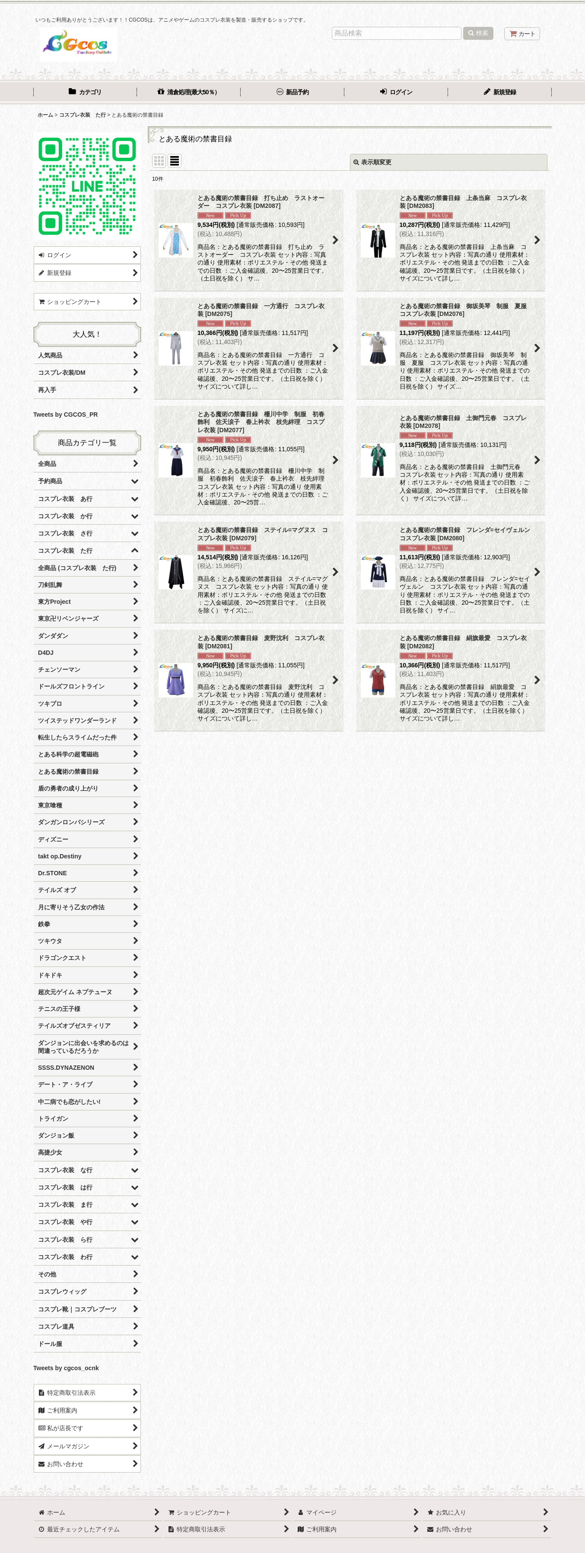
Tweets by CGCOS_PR (65, 414)
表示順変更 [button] (372, 162)
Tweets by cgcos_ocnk (66, 1368)
